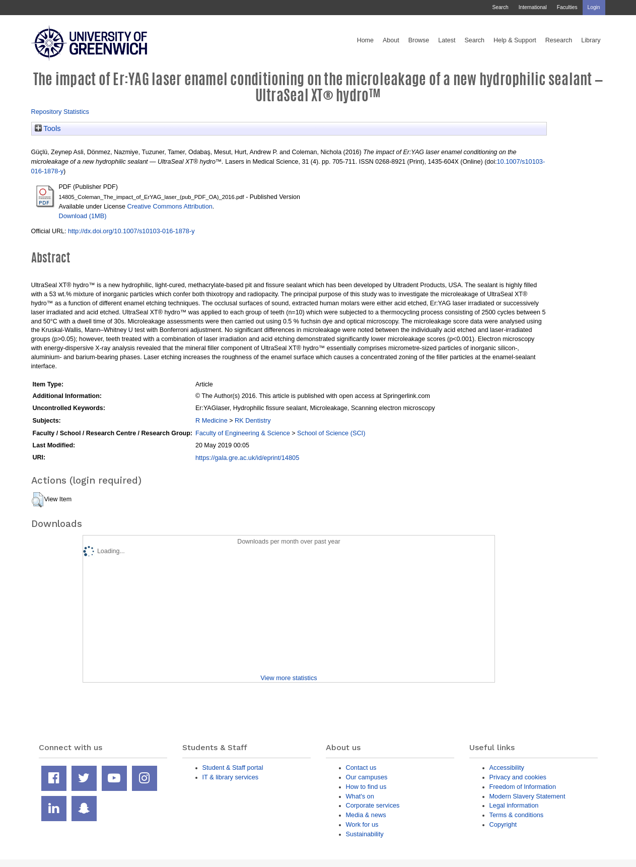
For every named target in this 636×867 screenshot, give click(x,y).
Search (500, 7)
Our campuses (367, 777)
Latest (446, 40)
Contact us (361, 767)
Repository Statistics (60, 111)
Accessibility (506, 767)
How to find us (366, 786)
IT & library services (230, 777)
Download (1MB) (83, 216)
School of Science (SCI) (331, 433)
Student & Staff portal (232, 767)
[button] (37, 499)
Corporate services (373, 805)
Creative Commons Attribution (169, 206)
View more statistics (288, 678)
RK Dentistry (253, 420)
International (533, 7)
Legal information (514, 805)
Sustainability (365, 834)
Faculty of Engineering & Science (242, 433)
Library (590, 40)
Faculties (567, 7)
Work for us (362, 824)
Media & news (366, 815)
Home (365, 40)
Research (559, 40)
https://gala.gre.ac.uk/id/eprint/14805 (247, 457)
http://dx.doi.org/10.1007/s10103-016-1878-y (131, 231)
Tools (48, 128)
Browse (419, 40)
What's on (360, 796)
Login (594, 7)
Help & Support (514, 40)
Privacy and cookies (517, 777)
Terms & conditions (516, 815)
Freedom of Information (522, 786)
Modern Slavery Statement (527, 796)
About (391, 40)
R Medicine (211, 420)
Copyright (503, 824)
